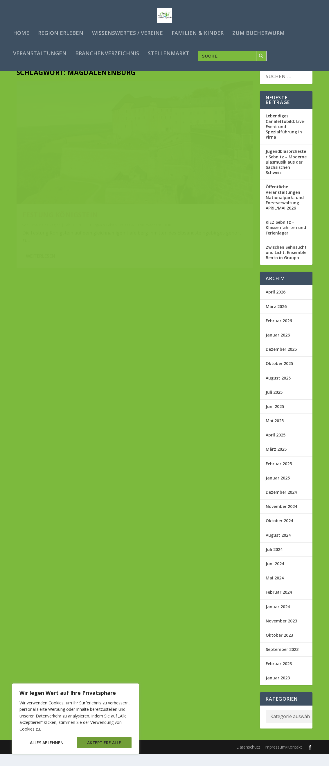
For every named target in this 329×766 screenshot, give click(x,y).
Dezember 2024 (281, 504)
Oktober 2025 (279, 376)
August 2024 (278, 547)
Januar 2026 (278, 347)
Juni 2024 (275, 576)
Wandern (57, 184)
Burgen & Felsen (103, 178)
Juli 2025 (274, 404)
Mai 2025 (275, 433)
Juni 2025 (275, 418)
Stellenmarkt (168, 52)
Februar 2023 (279, 676)
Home (21, 32)
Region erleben (60, 32)
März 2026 (276, 318)
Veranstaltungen (39, 52)
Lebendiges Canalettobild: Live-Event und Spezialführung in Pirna (285, 139)
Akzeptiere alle (104, 742)
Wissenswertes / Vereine (127, 32)
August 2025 (278, 390)
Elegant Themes (61, 759)
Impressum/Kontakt (283, 759)
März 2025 (276, 461)
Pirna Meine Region (45, 178)
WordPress (122, 759)
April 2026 (275, 304)
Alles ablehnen (47, 742)
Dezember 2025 (281, 361)
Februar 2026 (279, 333)
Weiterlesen (40, 222)
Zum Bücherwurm (258, 32)
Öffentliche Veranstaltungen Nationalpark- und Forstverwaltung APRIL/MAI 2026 (285, 209)
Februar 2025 (279, 476)
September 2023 (282, 662)
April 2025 (275, 447)
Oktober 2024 (279, 533)
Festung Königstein (60, 168)
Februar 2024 (279, 604)
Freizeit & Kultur (35, 184)
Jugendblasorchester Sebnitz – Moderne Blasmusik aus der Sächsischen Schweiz (286, 174)
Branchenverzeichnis (107, 52)
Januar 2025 (278, 490)
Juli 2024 (274, 561)
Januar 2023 (278, 690)
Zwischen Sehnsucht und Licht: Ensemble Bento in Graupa (286, 265)
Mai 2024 (275, 590)
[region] (75, 718)
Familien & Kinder (198, 32)
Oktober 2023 (279, 647)
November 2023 (281, 633)
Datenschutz (248, 759)
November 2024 (281, 519)
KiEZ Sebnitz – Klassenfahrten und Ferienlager (286, 240)
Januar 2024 (278, 619)
